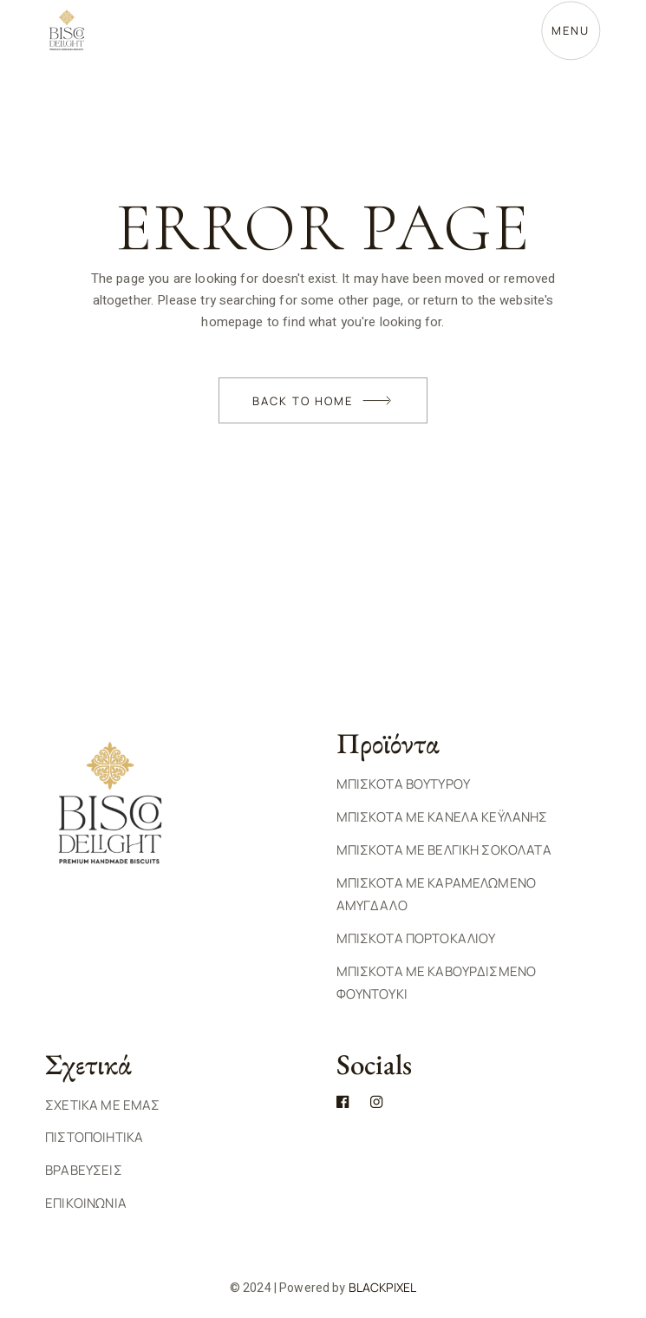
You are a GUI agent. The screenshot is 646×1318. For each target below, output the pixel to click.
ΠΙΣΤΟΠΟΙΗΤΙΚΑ (94, 1137)
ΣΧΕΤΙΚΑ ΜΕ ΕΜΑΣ (102, 1105)
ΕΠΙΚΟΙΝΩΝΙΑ (86, 1203)
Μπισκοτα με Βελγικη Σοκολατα (443, 850)
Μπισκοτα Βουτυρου (403, 784)
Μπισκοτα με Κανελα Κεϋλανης (442, 817)
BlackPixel (382, 1287)
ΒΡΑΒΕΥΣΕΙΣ (83, 1170)
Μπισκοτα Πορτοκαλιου (416, 938)
